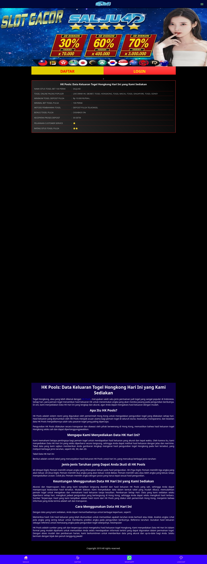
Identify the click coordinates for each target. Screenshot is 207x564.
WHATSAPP (129, 559)
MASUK (26, 559)
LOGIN (139, 71)
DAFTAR (67, 71)
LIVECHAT (181, 559)
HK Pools (86, 399)
